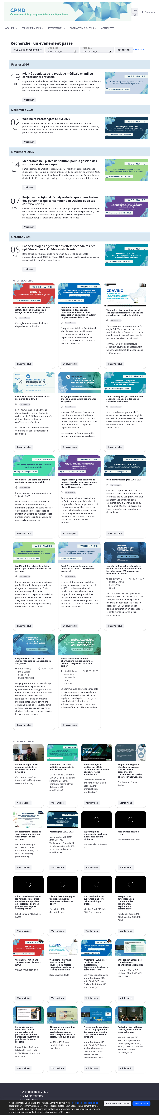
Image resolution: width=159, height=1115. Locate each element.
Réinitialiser (139, 49)
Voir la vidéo (23, 802)
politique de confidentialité (85, 1102)
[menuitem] (11, 28)
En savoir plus (24, 363)
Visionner (29, 99)
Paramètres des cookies (117, 1103)
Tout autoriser (141, 1103)
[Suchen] (134, 10)
